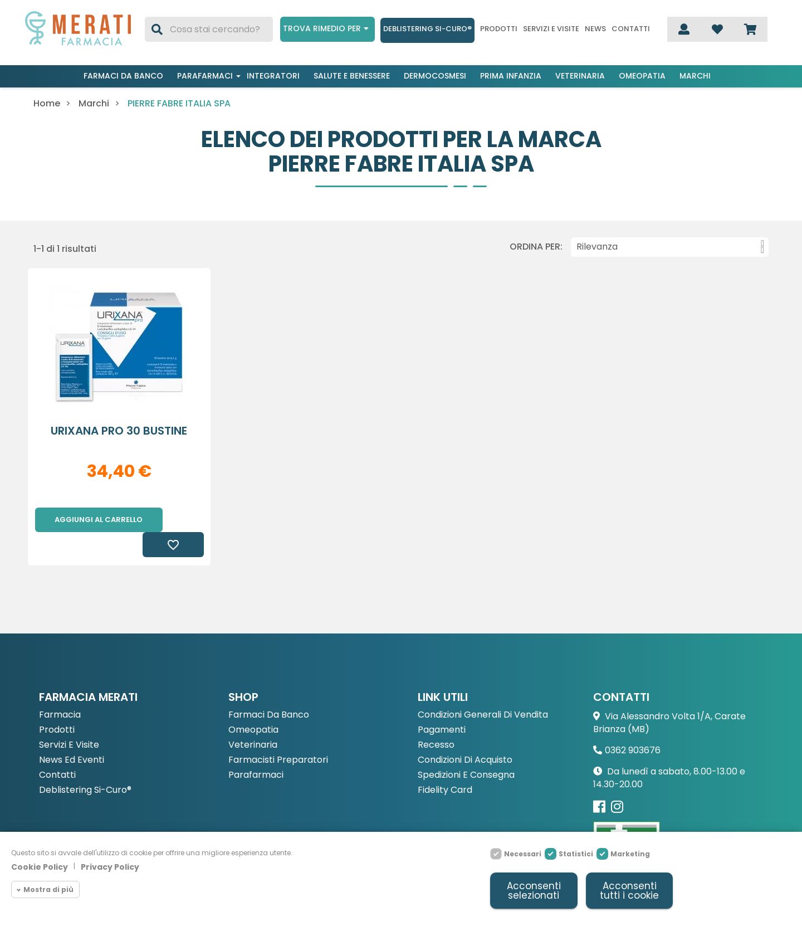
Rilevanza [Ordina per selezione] (670, 246)
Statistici (576, 854)
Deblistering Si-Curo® (427, 28)
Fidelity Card (445, 766)
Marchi (695, 75)
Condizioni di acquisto (465, 735)
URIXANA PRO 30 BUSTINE (119, 430)
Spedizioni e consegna (466, 750)
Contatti (631, 29)
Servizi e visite (551, 29)
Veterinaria (580, 75)
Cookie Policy (39, 866)
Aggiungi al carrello (99, 519)
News (595, 29)
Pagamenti (442, 705)
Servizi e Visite (69, 720)
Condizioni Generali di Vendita (483, 690)
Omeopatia (642, 75)
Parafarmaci (205, 75)
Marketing (630, 854)
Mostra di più (48, 889)
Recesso (436, 720)
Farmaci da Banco (268, 690)
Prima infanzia (510, 75)
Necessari (522, 854)
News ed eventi (71, 735)
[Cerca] (209, 29)
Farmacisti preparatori (278, 735)
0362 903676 (633, 725)
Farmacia (60, 690)
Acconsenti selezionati (534, 890)
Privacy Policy (110, 866)
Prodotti (498, 29)
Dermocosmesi (435, 75)
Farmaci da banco (123, 75)
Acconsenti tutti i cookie (629, 890)
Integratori (273, 75)
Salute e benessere (352, 75)
